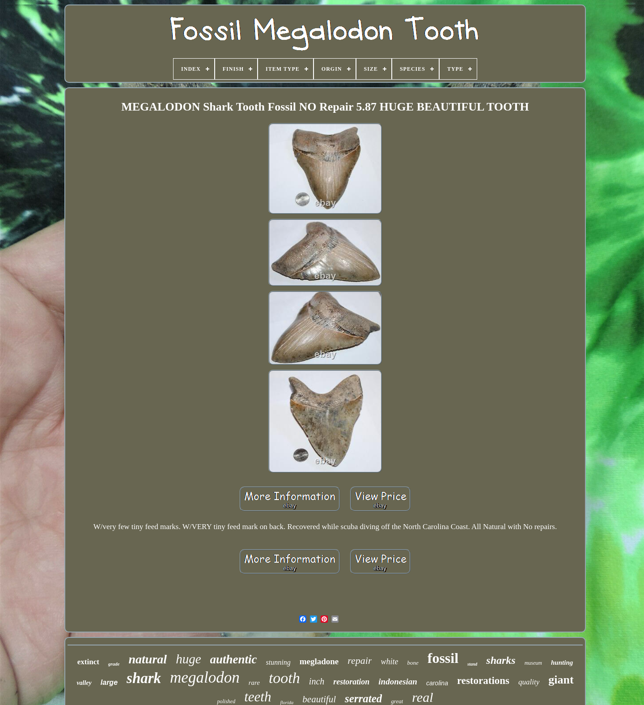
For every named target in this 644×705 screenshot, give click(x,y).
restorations (483, 680)
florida (286, 702)
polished (226, 701)
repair (359, 660)
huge (188, 659)
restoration (351, 681)
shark (144, 678)
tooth (284, 678)
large (109, 682)
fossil (443, 658)
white (389, 661)
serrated (363, 698)
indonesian (397, 681)
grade (114, 664)
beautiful (319, 699)
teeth (257, 697)
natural (148, 659)
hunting (562, 662)
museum (533, 663)
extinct (88, 662)
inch (316, 681)
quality (528, 682)
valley (83, 682)
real (422, 697)
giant (560, 679)
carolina (437, 683)
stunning (278, 662)
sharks (500, 660)
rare (254, 682)
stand (472, 664)
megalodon (205, 677)
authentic (233, 659)
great (397, 701)
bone (412, 662)
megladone (319, 661)
